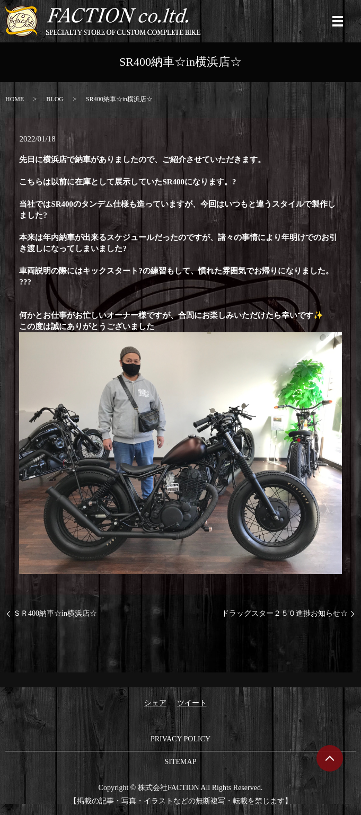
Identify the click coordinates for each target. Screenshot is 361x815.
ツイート (192, 703)
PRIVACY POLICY (180, 739)
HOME (14, 99)
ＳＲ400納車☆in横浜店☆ (55, 613)
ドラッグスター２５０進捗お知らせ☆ (285, 613)
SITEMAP (181, 762)
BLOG (55, 99)
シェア (155, 703)
